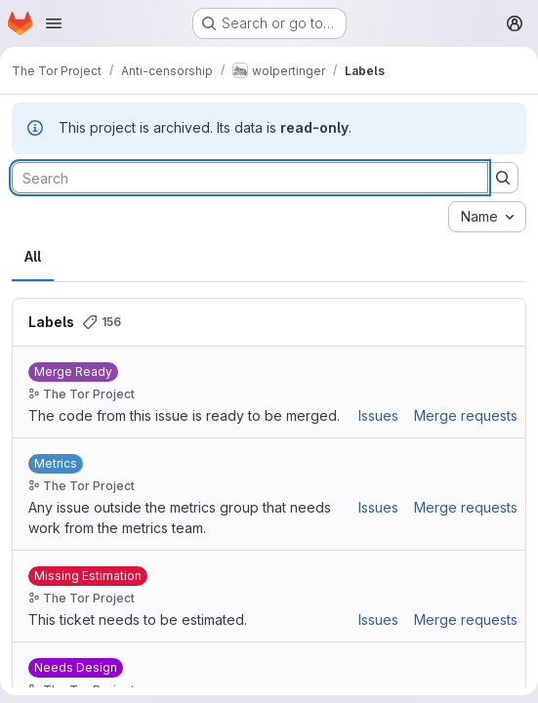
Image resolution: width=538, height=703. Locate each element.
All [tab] (32, 256)
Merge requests (465, 415)
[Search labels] (250, 177)
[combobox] (487, 216)
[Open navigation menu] (53, 23)
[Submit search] (502, 177)
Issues (378, 415)
